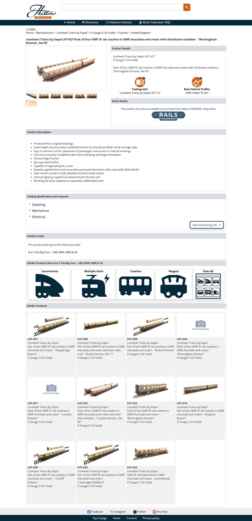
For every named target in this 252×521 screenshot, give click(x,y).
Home (69, 22)
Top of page (99, 518)
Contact (132, 518)
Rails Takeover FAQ (154, 22)
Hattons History (118, 22)
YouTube (160, 511)
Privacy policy (151, 518)
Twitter (139, 511)
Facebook (95, 511)
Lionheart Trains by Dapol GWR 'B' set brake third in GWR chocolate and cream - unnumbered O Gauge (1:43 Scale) (148, 475)
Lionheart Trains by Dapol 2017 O (140, 87)
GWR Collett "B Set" (197, 87)
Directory (90, 22)
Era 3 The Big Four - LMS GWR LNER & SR (52, 252)
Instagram (118, 511)
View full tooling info (206, 225)
